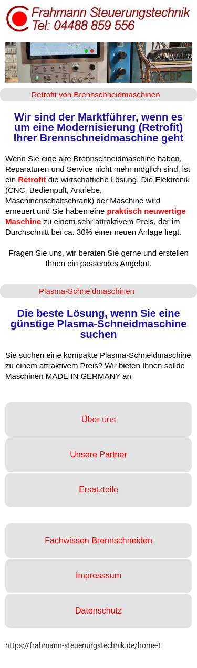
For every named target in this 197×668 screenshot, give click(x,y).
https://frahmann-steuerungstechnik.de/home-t (83, 645)
